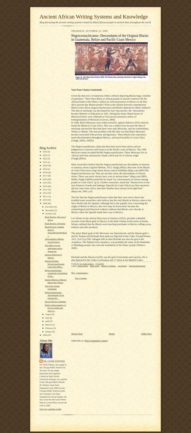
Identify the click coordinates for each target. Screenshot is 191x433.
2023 (45, 155)
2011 (45, 196)
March (48, 325)
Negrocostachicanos (137, 266)
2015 (45, 182)
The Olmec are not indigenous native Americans (53, 248)
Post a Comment (81, 278)
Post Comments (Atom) (96, 340)
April (47, 321)
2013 (45, 189)
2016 (45, 179)
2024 (45, 151)
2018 (45, 172)
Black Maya (94, 266)
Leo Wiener (122, 266)
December (49, 207)
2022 (45, 158)
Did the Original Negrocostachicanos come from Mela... (54, 264)
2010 (45, 200)
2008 (45, 335)
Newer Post (76, 333)
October (49, 213)
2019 (45, 169)
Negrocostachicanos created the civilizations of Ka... (56, 273)
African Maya (82, 266)
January (48, 331)
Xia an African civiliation (55, 301)
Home (112, 333)
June (47, 318)
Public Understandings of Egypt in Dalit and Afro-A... (55, 308)
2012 (45, 193)
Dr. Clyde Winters (54, 361)
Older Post (146, 333)
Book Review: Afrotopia (55, 223)
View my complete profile (50, 409)
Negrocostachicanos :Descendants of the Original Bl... (54, 295)
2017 (45, 176)
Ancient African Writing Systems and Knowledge (94, 17)
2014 (45, 186)
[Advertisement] (51, 87)
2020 (45, 165)
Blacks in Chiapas (108, 266)
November (50, 210)
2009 (45, 203)
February (49, 328)
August (48, 314)
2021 (45, 162)
